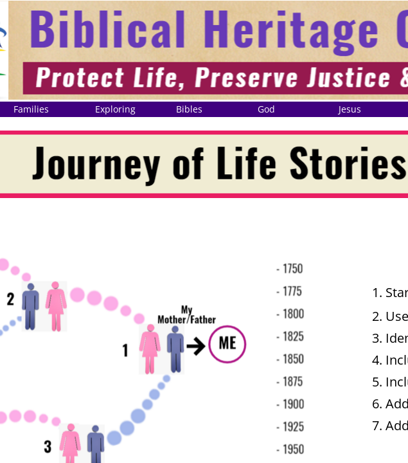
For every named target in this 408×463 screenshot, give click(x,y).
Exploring (115, 109)
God (266, 109)
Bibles (189, 109)
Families (31, 109)
